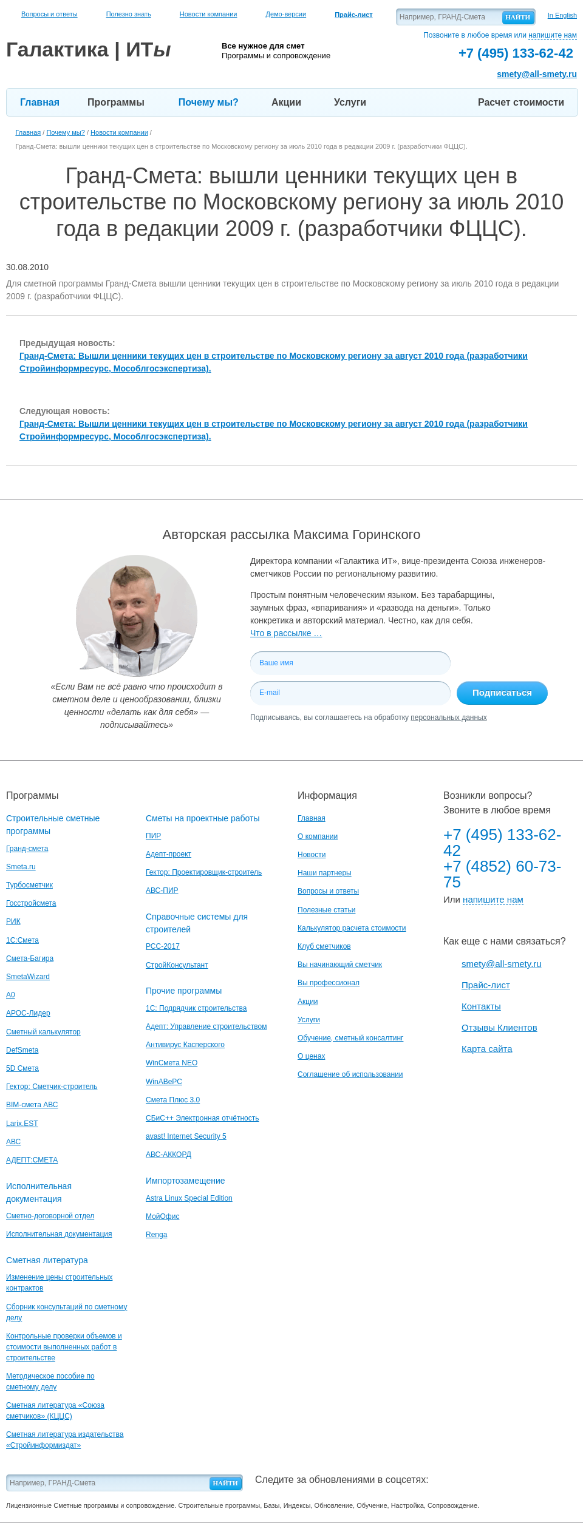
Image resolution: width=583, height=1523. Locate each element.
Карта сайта (487, 1048)
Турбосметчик (29, 885)
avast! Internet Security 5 (186, 1136)
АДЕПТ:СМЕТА (32, 1160)
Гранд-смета (27, 848)
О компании (318, 836)
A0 (10, 995)
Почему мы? (209, 102)
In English (562, 15)
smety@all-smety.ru (537, 74)
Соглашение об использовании (350, 1074)
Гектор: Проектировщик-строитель (204, 872)
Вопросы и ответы (49, 14)
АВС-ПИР (162, 890)
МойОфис (162, 1216)
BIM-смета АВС (32, 1105)
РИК (13, 921)
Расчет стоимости (521, 102)
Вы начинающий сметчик (340, 964)
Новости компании (208, 14)
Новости (312, 854)
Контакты (481, 1006)
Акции (286, 102)
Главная (40, 102)
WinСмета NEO (171, 1063)
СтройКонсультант (177, 965)
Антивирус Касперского (185, 1044)
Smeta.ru (21, 867)
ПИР (153, 836)
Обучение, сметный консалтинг (350, 1038)
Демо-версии (285, 14)
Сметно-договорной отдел (50, 1216)
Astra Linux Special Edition (189, 1198)
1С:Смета (22, 940)
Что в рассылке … (286, 633)
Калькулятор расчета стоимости (352, 928)
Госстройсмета (31, 903)
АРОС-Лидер (28, 1013)
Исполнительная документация (59, 1234)
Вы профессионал (329, 983)
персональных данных (448, 717)
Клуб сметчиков (324, 946)
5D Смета (22, 1068)
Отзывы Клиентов (499, 1027)
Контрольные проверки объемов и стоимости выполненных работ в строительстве (64, 1347)
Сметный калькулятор (43, 1032)
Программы (116, 102)
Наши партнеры (325, 873)
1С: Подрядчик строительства (196, 1008)
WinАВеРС (164, 1081)
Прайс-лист (486, 985)
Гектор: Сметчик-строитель (51, 1086)
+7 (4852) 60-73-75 (502, 874)
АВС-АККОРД (168, 1154)
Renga (156, 1234)
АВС (13, 1142)
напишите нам (552, 35)
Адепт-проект (168, 854)
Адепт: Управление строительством (206, 1026)
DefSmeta (22, 1050)
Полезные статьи (326, 910)
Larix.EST (22, 1123)
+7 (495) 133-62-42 (502, 843)
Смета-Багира (29, 958)
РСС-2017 (163, 946)
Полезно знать (128, 14)
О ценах (311, 1056)
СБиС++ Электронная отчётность (202, 1118)
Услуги (350, 102)
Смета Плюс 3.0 (173, 1100)
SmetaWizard (28, 976)
